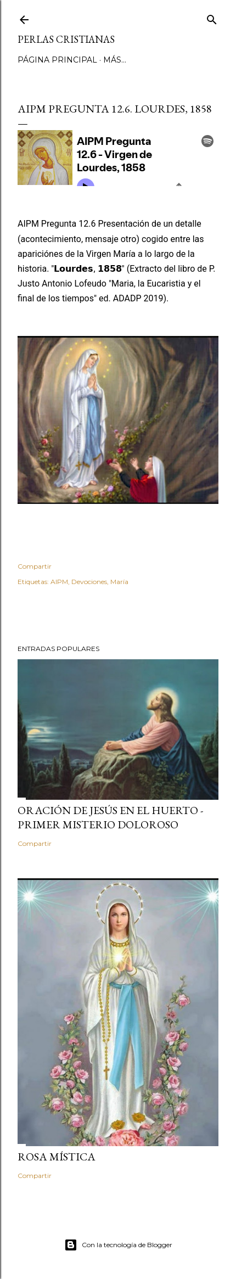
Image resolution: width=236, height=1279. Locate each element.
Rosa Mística (56, 1156)
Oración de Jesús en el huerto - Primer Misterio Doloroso (110, 817)
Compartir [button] (35, 566)
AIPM (59, 581)
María (119, 581)
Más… (114, 60)
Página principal (57, 60)
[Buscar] (211, 17)
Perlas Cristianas (66, 39)
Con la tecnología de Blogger (118, 1245)
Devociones (89, 581)
